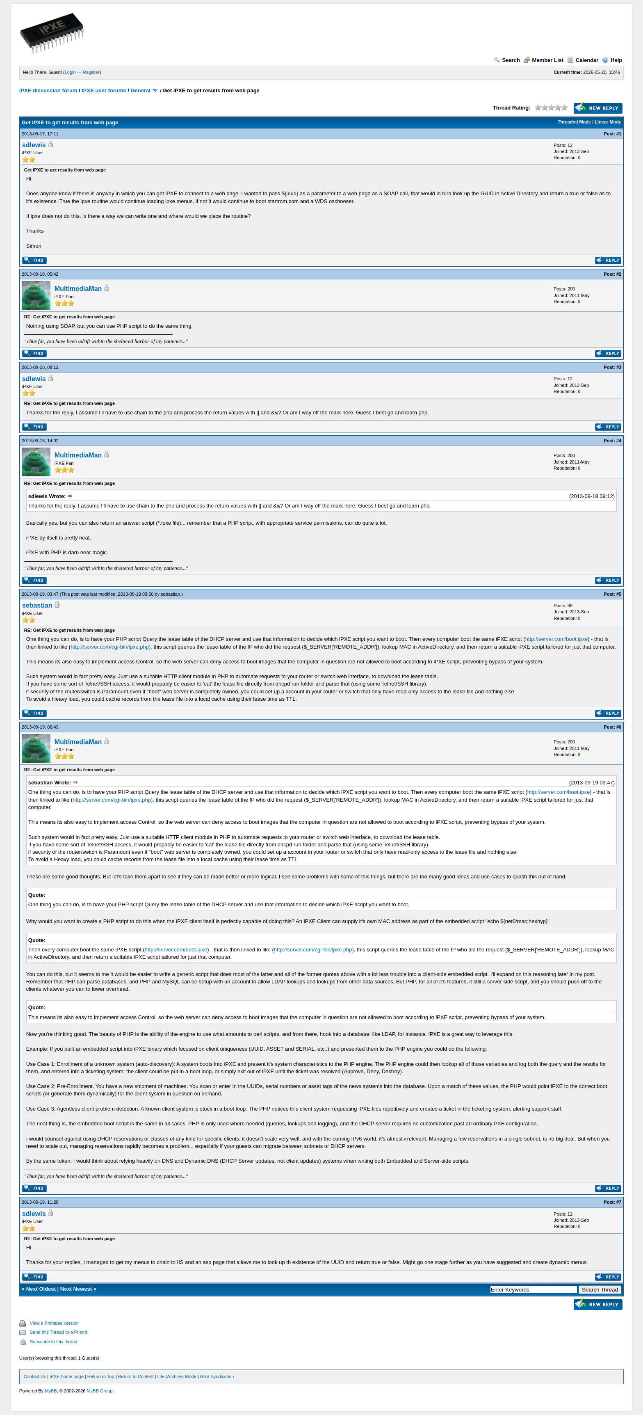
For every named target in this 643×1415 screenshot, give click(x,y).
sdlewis (34, 145)
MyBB (51, 1390)
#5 (618, 594)
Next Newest (76, 1289)
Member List (544, 60)
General (140, 90)
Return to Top (100, 1376)
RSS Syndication (217, 1376)
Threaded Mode (574, 121)
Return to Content (136, 1376)
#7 (618, 1202)
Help (612, 60)
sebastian (170, 594)
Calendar (583, 60)
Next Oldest (41, 1289)
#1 (618, 133)
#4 (618, 440)
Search (507, 60)
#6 (618, 727)
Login (70, 72)
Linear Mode (608, 121)
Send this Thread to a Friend (58, 1332)
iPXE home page (67, 1376)
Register (91, 72)
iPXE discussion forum (48, 90)
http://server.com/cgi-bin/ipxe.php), (111, 647)
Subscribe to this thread (54, 1341)
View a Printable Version (54, 1323)
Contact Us (35, 1376)
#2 (618, 274)
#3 (618, 367)
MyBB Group (99, 1390)
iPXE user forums (104, 90)
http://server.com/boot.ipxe (556, 639)
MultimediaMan (78, 288)
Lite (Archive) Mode (176, 1376)
